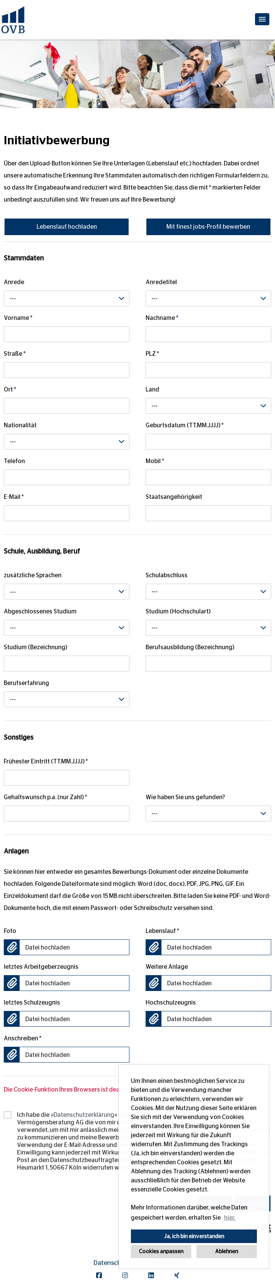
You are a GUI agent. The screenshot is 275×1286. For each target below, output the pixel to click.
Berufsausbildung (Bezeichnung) (190, 647)
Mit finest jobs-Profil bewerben (208, 227)
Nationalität (20, 425)
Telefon (14, 461)
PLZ (152, 354)
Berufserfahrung (26, 683)
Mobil (155, 461)
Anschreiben (22, 1038)
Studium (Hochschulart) (178, 612)
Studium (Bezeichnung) (35, 647)
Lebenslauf (162, 931)
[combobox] (66, 298)
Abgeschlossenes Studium (40, 612)
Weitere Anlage (167, 967)
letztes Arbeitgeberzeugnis (41, 967)
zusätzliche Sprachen (32, 575)
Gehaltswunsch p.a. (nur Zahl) (45, 797)
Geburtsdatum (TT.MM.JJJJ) (185, 425)
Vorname (18, 318)
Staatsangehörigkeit (174, 497)
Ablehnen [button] (226, 1251)
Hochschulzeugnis (171, 1003)
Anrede (14, 282)
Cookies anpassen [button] (161, 1251)
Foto (10, 931)
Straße (15, 354)
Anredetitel (161, 282)
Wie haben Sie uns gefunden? (185, 797)
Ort (10, 390)
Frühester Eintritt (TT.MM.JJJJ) (46, 761)
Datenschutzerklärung (84, 1115)
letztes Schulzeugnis (32, 1003)
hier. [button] (229, 1218)
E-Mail (14, 497)
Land (152, 390)
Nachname (162, 318)
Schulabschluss (166, 575)
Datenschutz (112, 1263)
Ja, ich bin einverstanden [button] (194, 1236)
